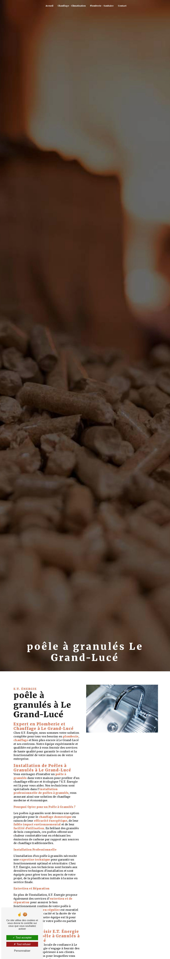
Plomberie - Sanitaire (102, 6)
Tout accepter (22, 937)
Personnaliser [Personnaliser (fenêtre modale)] (22, 950)
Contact (122, 6)
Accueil (49, 6)
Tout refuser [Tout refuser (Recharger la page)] (22, 944)
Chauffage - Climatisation (72, 6)
